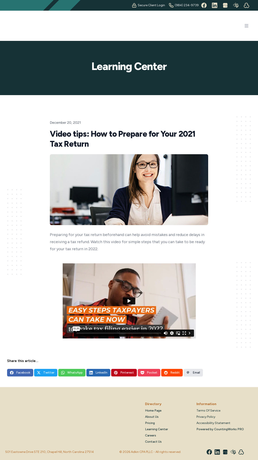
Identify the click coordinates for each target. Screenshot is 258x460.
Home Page (153, 410)
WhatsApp (72, 372)
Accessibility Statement (213, 423)
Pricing (150, 423)
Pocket (149, 372)
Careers (150, 435)
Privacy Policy (205, 417)
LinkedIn (98, 372)
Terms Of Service (208, 410)
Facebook (20, 372)
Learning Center (156, 429)
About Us (152, 417)
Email (193, 372)
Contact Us (153, 442)
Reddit (172, 372)
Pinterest (124, 372)
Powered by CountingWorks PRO (220, 429)
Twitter (45, 372)
